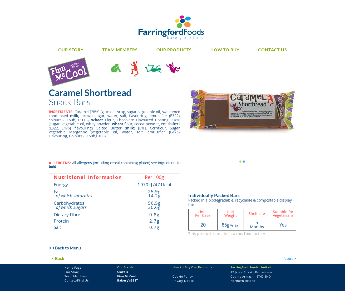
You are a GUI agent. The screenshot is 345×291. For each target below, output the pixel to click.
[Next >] (285, 258)
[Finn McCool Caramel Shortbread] (240, 161)
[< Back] (68, 258)
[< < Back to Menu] (65, 248)
